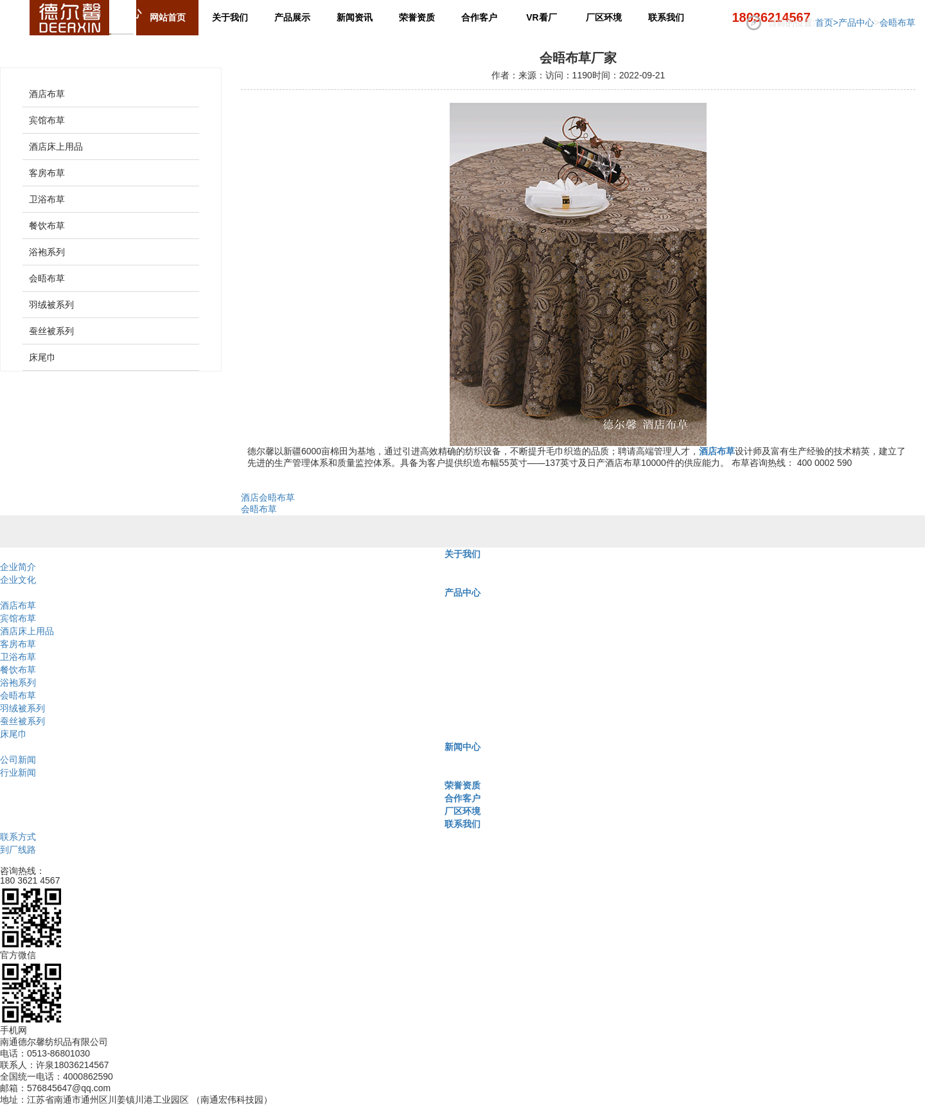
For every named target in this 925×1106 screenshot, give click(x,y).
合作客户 (462, 798)
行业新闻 (18, 772)
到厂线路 (18, 849)
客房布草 (47, 173)
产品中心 (856, 22)
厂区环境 (462, 811)
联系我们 (462, 824)
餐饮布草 (47, 225)
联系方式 (18, 837)
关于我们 (462, 554)
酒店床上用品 (56, 146)
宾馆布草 (47, 120)
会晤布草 (897, 22)
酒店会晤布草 (268, 497)
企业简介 (18, 567)
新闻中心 (462, 747)
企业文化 (18, 580)
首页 (826, 22)
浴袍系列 (47, 252)
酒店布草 (47, 94)
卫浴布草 (47, 199)
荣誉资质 (462, 785)
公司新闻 (18, 759)
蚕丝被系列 (51, 331)
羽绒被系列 (51, 304)
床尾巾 (42, 357)
